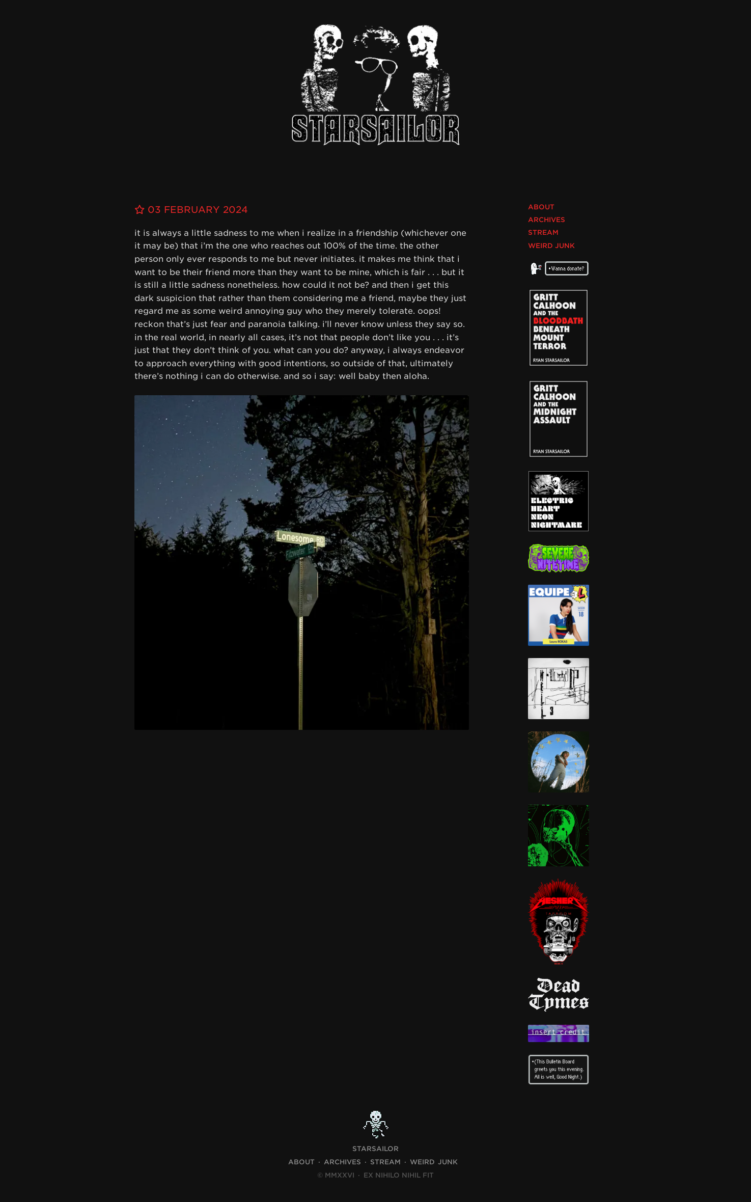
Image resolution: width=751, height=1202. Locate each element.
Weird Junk (551, 246)
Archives (546, 220)
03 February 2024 (191, 209)
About (541, 207)
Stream (543, 232)
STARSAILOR (375, 1149)
